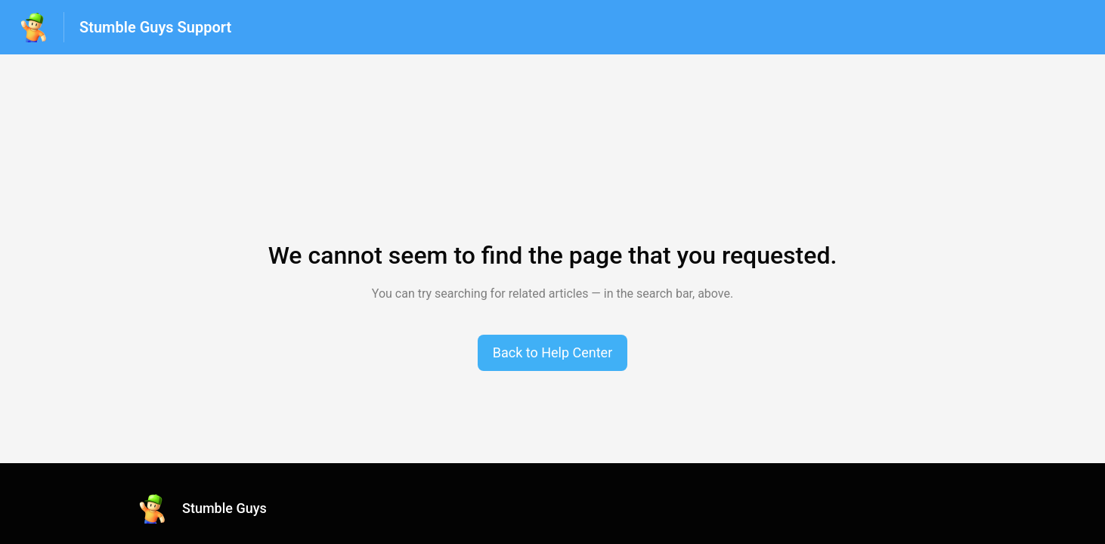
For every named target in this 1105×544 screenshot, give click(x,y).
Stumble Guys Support (155, 27)
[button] (553, 352)
